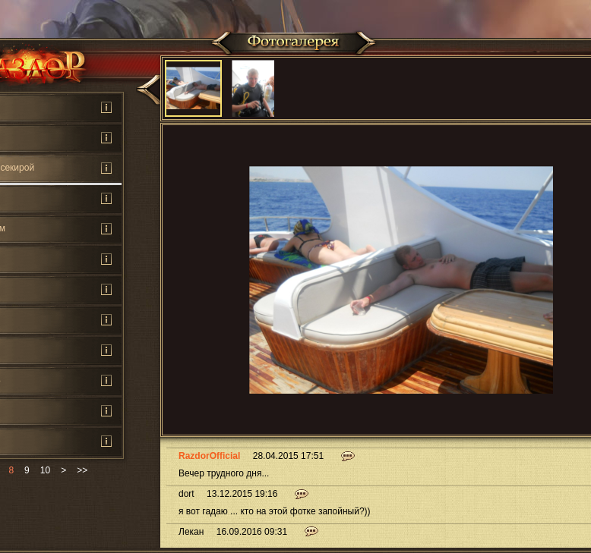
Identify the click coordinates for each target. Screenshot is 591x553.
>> (82, 470)
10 (45, 470)
